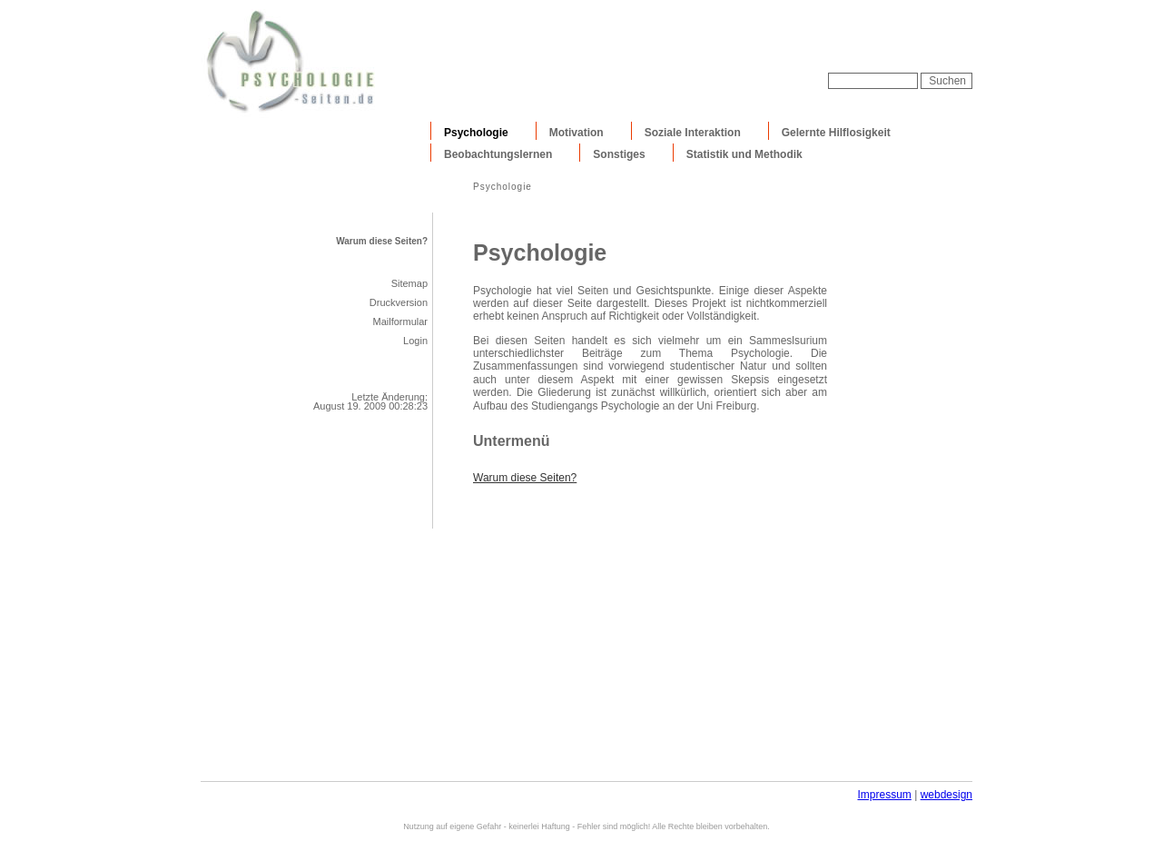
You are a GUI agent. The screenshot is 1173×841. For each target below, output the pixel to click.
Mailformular (400, 321)
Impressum (884, 794)
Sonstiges (619, 154)
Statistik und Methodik (744, 154)
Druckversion (399, 302)
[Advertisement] (759, 45)
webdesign (946, 794)
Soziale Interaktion (693, 132)
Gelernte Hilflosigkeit (836, 132)
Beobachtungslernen (498, 154)
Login (415, 340)
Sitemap (409, 283)
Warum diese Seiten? (382, 241)
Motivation (576, 132)
